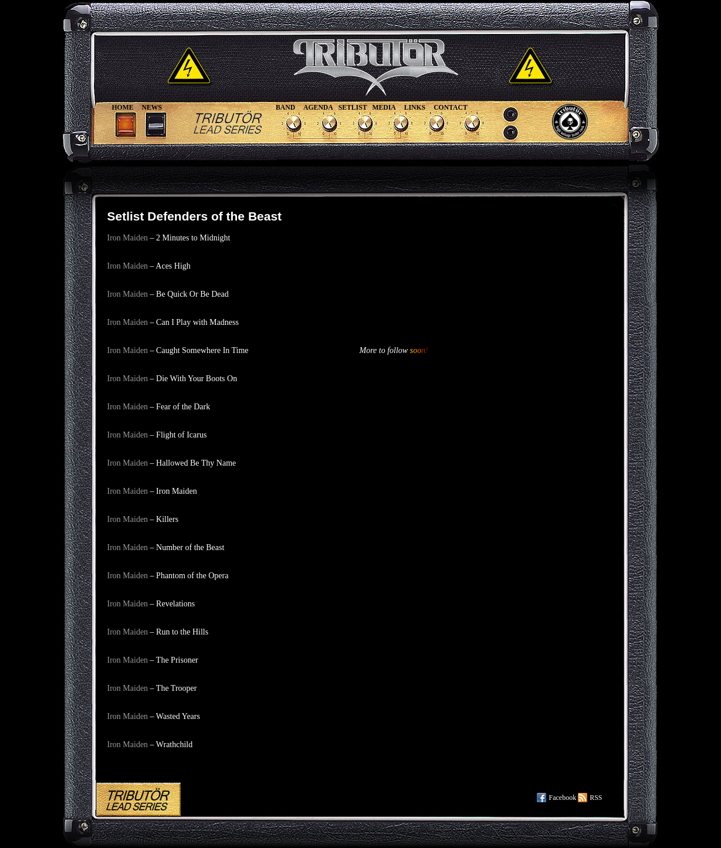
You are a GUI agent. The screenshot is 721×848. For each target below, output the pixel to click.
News (152, 107)
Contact (451, 107)
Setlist (353, 107)
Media (383, 107)
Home (123, 107)
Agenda (318, 107)
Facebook (562, 797)
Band (285, 107)
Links (414, 107)
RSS (596, 797)
